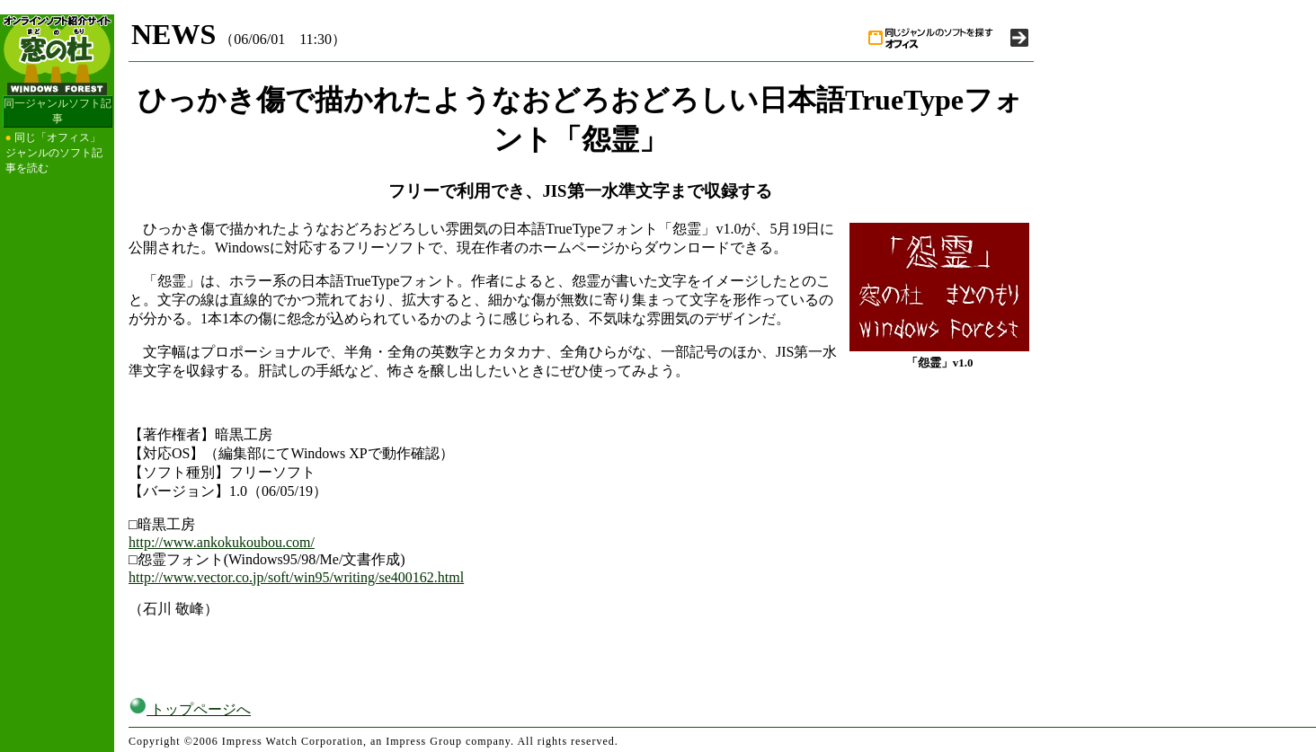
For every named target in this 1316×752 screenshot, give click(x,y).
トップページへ (190, 709)
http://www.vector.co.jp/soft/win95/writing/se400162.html (296, 577)
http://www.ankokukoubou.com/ (222, 542)
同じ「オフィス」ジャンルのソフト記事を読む (53, 152)
